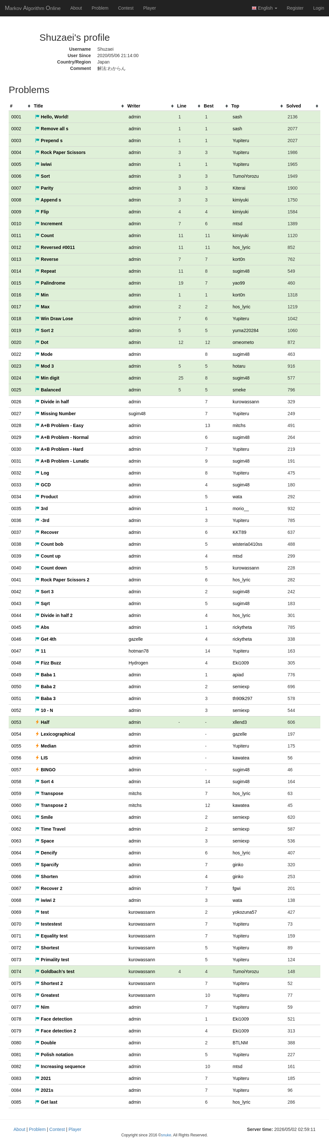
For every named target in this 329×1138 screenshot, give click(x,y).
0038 (16, 544)
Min (42, 294)
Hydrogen (138, 662)
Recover (46, 532)
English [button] (264, 8)
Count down (51, 567)
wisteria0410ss (247, 544)
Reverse (46, 259)
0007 (16, 188)
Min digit (47, 378)
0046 (16, 639)
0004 (16, 152)
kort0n (239, 259)
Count (44, 235)
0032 (16, 472)
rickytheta (242, 627)
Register (295, 8)
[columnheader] (20, 106)
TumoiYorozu (246, 176)
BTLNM (240, 1042)
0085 (16, 1102)
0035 (16, 508)
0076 (16, 995)
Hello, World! (51, 116)
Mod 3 (44, 366)
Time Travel (50, 829)
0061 (16, 817)
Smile (44, 817)
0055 (16, 746)
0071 (16, 935)
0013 (16, 259)
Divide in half (52, 401)
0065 (16, 864)
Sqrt (42, 603)
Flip (42, 211)
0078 (16, 1019)
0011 (16, 235)
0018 (16, 318)
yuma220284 (246, 330)
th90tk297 (243, 698)
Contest (125, 8)
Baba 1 (45, 674)
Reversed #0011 (55, 247)
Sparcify (46, 864)
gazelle (136, 639)
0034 (16, 496)
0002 (16, 128)
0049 (16, 674)
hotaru (239, 366)
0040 (16, 567)
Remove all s (51, 128)
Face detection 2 (55, 1030)
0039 (16, 556)
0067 (16, 888)
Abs (42, 627)
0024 (16, 378)
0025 (16, 389)
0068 (16, 900)
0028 (16, 425)
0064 (16, 852)
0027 (16, 413)
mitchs (239, 425)
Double (45, 1042)
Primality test (52, 959)
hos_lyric (241, 247)
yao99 (239, 283)
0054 (16, 734)
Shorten (46, 876)
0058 (16, 781)
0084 (16, 1090)
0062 (16, 829)
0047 (16, 651)
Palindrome (50, 283)
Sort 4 (44, 781)
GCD (43, 484)
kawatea (241, 757)
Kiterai (239, 188)
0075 (16, 983)
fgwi (237, 888)
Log (42, 472)
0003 (16, 140)
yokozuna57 (245, 912)
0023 (16, 366)
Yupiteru (241, 140)
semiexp (241, 686)
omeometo (243, 342)
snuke (166, 1135)
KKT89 (239, 532)
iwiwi (43, 164)
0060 (16, 805)
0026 (16, 401)
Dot (41, 342)
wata (237, 496)
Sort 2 (44, 330)
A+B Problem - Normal (61, 437)
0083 (16, 1078)
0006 (16, 176)
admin (135, 116)
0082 (16, 1066)
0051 (16, 698)
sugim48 (241, 271)
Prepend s (49, 140)
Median (45, 746)
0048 (16, 662)
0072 (16, 947)
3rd (41, 508)
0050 (16, 686)
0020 (16, 342)
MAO (33, 8)
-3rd (42, 520)
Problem (100, 8)
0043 (16, 603)
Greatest (47, 995)
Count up (47, 556)
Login (318, 8)
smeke (239, 389)
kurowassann (246, 401)
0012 (16, 247)
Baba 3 (45, 698)
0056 (16, 757)
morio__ (241, 508)
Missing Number (55, 413)
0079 (16, 1030)
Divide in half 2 (54, 615)
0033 (16, 484)
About (76, 8)
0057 (16, 769)
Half (42, 722)
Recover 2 (48, 888)
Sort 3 (44, 591)
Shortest (47, 947)
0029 (16, 437)
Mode (43, 354)
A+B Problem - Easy (59, 425)
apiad (238, 674)
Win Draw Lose (54, 318)
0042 (16, 591)
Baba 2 (45, 686)
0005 (16, 164)
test (42, 912)
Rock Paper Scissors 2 (62, 579)
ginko (238, 864)
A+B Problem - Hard (59, 449)
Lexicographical (55, 734)
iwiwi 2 (45, 900)
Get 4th (45, 639)
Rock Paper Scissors (60, 152)
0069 (16, 912)
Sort (42, 176)
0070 (16, 924)
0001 (16, 116)
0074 (16, 971)
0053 (16, 722)
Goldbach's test (54, 971)
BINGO (45, 769)
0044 (16, 615)
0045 (16, 627)
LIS (41, 757)
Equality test (51, 935)
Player (149, 8)
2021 (43, 1078)
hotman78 (138, 651)
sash (237, 116)
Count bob (49, 544)
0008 (16, 199)
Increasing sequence (60, 1066)
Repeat (45, 271)
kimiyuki (241, 199)
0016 (16, 294)
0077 (16, 1007)
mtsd (237, 223)
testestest (48, 924)
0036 (16, 520)
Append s (48, 199)
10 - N (44, 710)
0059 (16, 793)
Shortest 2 (49, 983)
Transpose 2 (51, 805)
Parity (44, 188)
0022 (16, 354)
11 (40, 651)
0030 (16, 449)
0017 (16, 306)
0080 (16, 1042)
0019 (16, 330)
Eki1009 (241, 662)
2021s (44, 1090)
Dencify (46, 852)
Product (46, 496)
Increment (48, 223)
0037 (16, 532)
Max (42, 306)
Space (44, 840)
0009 (16, 211)
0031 (16, 461)
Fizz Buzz (48, 662)
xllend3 (240, 722)
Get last (46, 1102)
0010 (16, 223)
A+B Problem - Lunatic (62, 461)
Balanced (48, 389)
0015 (16, 283)
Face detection (53, 1019)
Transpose (49, 793)
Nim (42, 1007)
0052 (16, 710)
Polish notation (54, 1054)
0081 (16, 1054)
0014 (16, 271)
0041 (16, 579)
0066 (16, 876)
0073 (16, 959)
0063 (16, 840)
